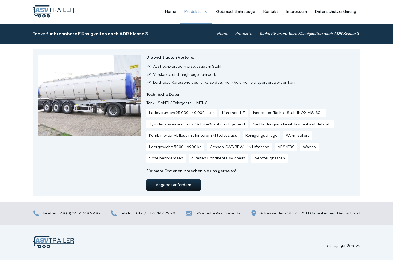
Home (170, 11)
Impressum (296, 11)
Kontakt (270, 11)
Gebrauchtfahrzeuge (235, 11)
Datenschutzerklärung (335, 11)
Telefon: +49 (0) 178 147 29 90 (142, 213)
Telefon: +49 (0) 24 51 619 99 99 (67, 213)
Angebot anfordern (173, 184)
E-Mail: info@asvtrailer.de (213, 213)
